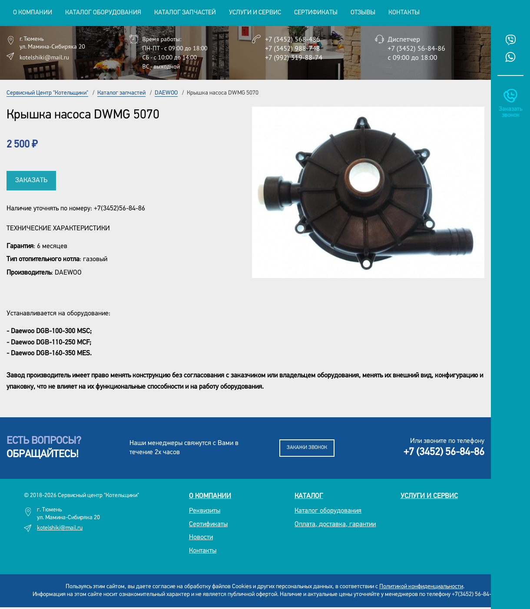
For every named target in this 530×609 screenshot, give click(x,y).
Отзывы (363, 13)
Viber (510, 40)
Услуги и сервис (429, 496)
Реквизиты (204, 511)
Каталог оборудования (328, 511)
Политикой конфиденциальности (421, 586)
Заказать (31, 180)
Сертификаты (316, 13)
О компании (210, 496)
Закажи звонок (307, 447)
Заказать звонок (510, 112)
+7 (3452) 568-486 (292, 39)
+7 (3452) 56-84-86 (416, 48)
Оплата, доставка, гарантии (335, 524)
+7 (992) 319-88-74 (293, 57)
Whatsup (510, 57)
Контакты (404, 13)
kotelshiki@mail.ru (44, 57)
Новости (201, 537)
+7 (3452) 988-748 (292, 48)
